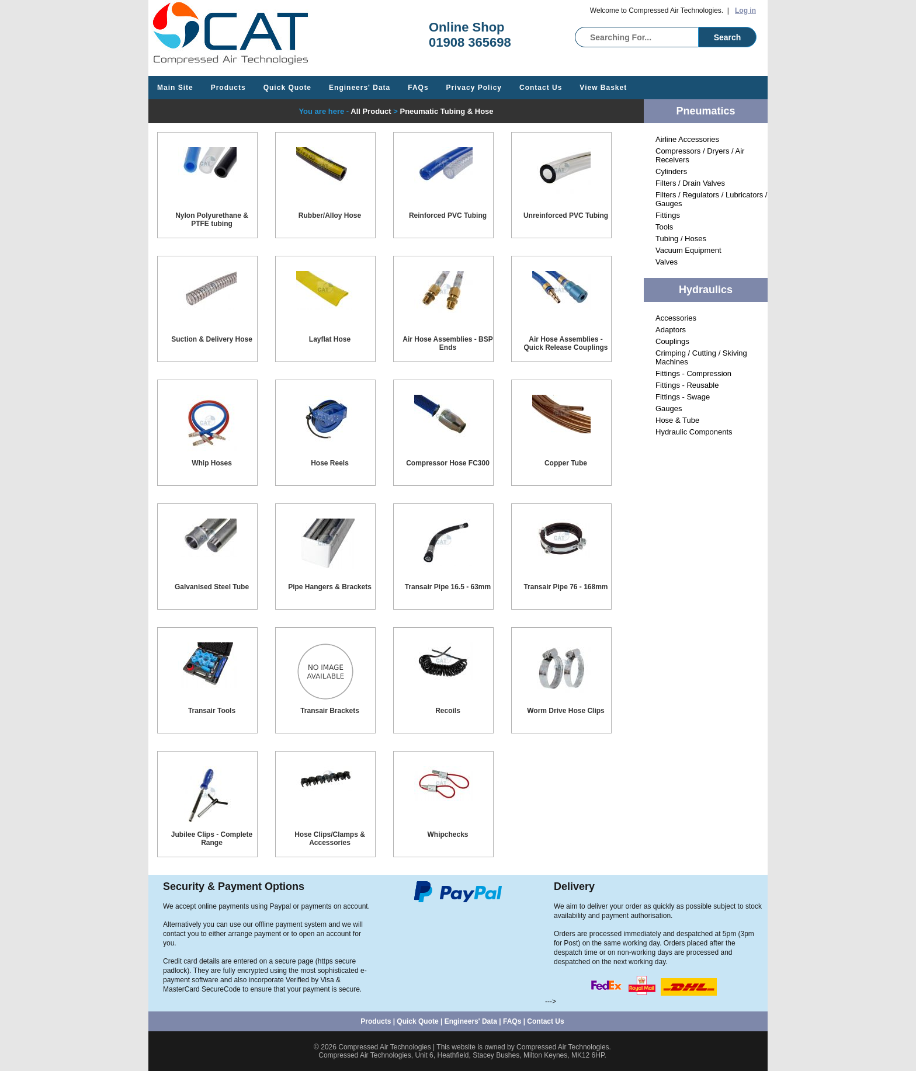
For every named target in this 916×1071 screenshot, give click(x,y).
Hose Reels (330, 463)
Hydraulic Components (694, 431)
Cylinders (671, 171)
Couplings (672, 341)
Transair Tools (211, 711)
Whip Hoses (212, 463)
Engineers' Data (359, 88)
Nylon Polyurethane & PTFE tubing (211, 219)
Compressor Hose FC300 (448, 463)
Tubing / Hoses (680, 238)
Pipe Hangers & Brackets (330, 587)
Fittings (667, 215)
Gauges (668, 408)
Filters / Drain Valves (690, 183)
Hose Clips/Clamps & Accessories (329, 838)
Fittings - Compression (693, 373)
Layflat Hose (330, 339)
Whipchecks (447, 834)
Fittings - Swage (682, 396)
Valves (666, 262)
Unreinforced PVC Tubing (565, 215)
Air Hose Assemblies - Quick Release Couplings (565, 343)
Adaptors (670, 329)
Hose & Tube (677, 420)
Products (228, 88)
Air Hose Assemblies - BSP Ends (447, 343)
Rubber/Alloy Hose (330, 215)
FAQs (418, 88)
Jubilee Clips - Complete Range (211, 838)
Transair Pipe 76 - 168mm (565, 587)
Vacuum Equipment (688, 250)
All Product (371, 111)
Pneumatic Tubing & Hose (446, 111)
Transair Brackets (329, 711)
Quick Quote (287, 88)
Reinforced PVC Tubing (448, 215)
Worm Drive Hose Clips (565, 711)
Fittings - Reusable (687, 385)
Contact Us (540, 88)
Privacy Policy (474, 88)
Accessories (675, 318)
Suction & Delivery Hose (211, 339)
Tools (664, 226)
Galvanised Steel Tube (212, 587)
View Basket (603, 88)
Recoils (447, 711)
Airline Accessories (687, 139)
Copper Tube (565, 463)
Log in (745, 10)
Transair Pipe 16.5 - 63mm (448, 587)
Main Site (175, 88)
